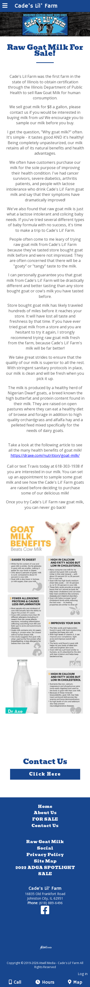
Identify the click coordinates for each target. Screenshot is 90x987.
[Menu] (4, 6)
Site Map (45, 861)
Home (45, 806)
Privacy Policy (45, 854)
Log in (83, 973)
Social (45, 848)
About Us (45, 812)
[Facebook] (45, 912)
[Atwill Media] (49, 957)
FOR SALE (45, 819)
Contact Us (45, 825)
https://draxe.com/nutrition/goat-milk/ (45, 455)
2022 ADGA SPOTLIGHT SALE (45, 870)
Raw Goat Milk (45, 841)
